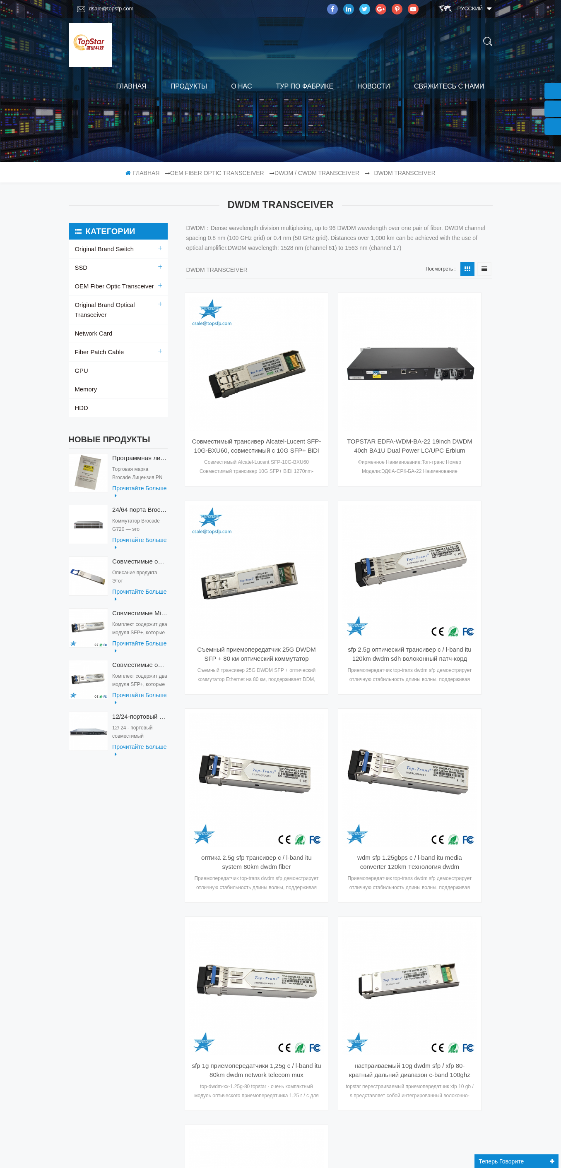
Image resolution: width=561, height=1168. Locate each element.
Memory (85, 379)
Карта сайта (92, 956)
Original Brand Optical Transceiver (119, 305)
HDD (81, 398)
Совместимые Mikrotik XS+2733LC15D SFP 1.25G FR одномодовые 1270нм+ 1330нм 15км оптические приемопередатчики (139, 607)
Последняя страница (396, 770)
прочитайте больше (139, 486)
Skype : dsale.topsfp (431, 979)
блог (82, 940)
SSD (81, 267)
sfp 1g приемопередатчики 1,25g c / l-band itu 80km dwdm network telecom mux (233, 710)
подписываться (303, 1085)
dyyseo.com (392, 1153)
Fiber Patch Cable (98, 342)
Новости (373, 86)
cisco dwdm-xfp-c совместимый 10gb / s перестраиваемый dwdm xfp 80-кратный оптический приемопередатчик (445, 710)
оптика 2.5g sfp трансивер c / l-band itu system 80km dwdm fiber (339, 553)
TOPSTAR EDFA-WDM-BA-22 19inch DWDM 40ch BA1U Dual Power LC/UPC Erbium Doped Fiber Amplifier (339, 396)
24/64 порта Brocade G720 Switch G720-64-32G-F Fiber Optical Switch (139, 503)
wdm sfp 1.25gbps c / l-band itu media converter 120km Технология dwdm (445, 553)
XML (80, 924)
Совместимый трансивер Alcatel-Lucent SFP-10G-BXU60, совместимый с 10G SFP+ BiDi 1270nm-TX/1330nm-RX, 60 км (233, 396)
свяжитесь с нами (449, 86)
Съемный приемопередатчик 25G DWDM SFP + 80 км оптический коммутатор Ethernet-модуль (445, 396)
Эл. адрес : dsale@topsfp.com (444, 962)
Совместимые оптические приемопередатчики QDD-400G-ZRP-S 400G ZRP (139, 555)
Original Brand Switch (103, 249)
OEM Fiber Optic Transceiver (217, 173)
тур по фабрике (304, 86)
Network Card (93, 323)
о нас (241, 86)
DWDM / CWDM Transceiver (316, 173)
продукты (189, 86)
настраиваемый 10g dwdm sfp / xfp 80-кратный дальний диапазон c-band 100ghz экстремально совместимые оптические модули (339, 710)
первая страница (277, 770)
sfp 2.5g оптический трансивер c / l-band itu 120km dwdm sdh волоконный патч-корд (233, 553)
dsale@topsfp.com (105, 8)
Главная (131, 86)
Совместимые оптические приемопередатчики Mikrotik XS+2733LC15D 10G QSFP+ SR (139, 658)
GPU (81, 360)
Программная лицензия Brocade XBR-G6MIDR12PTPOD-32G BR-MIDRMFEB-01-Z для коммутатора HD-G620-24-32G (139, 452)
